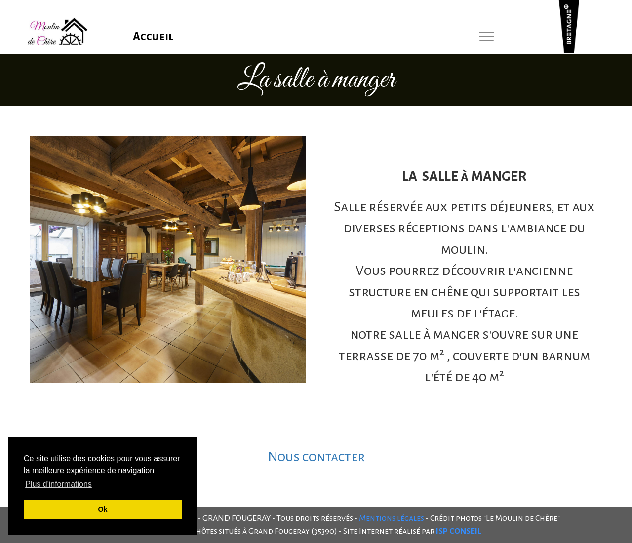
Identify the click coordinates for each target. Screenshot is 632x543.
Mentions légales (391, 518)
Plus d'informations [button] (58, 484)
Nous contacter (316, 457)
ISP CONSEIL (458, 531)
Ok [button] (102, 509)
